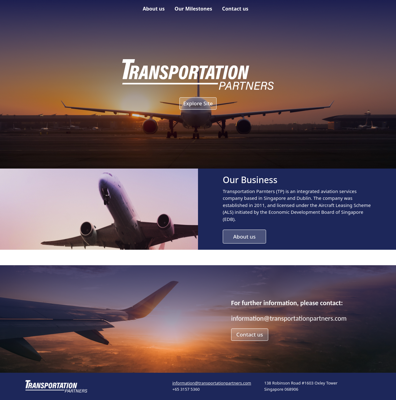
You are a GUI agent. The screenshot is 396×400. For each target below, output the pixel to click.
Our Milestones (193, 8)
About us (154, 8)
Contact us (235, 8)
